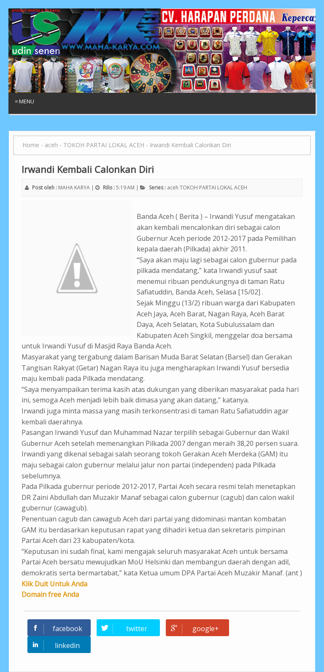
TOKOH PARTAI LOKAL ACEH (213, 187)
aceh (172, 187)
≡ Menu (24, 101)
